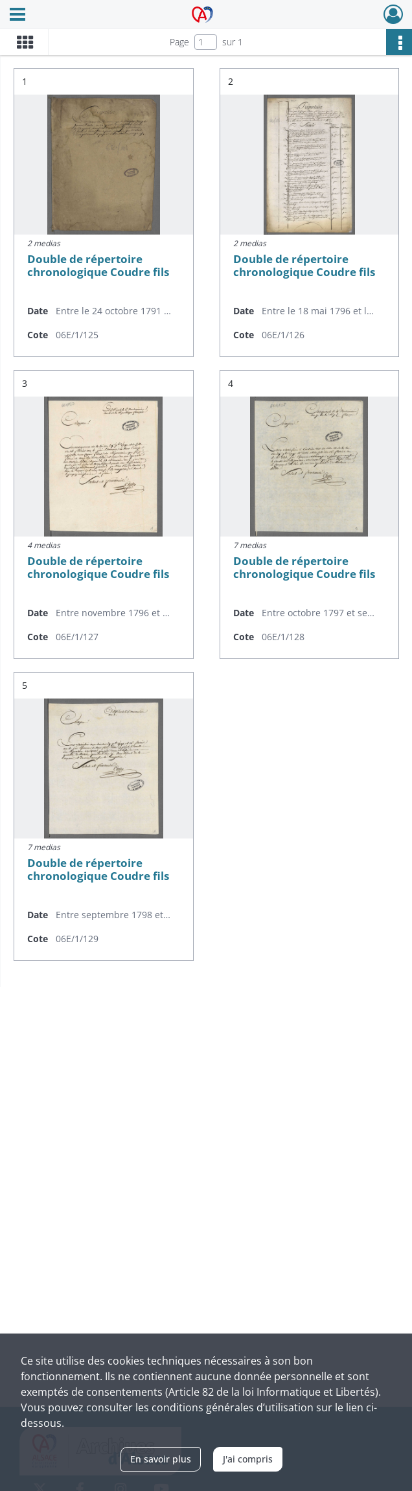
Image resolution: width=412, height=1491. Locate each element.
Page (179, 42)
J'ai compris (248, 1459)
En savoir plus (160, 1459)
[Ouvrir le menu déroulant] (17, 15)
